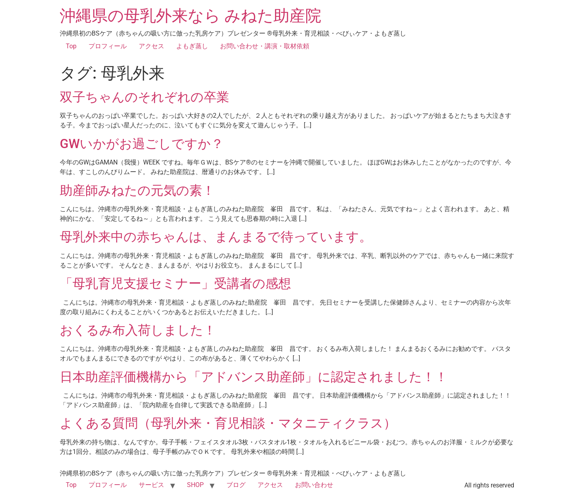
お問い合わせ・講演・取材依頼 (264, 46)
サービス (151, 485)
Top (71, 46)
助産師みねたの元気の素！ (137, 190)
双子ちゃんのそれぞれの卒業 (144, 97)
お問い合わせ (314, 485)
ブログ (236, 485)
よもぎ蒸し (192, 46)
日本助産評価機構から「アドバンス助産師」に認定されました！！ (254, 376)
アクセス (151, 46)
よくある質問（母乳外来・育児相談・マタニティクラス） (228, 423)
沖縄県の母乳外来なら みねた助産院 (190, 15)
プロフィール (107, 46)
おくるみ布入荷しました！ (138, 330)
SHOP (195, 485)
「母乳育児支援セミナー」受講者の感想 (175, 283)
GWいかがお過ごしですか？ (142, 143)
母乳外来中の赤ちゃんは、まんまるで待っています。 (216, 236)
